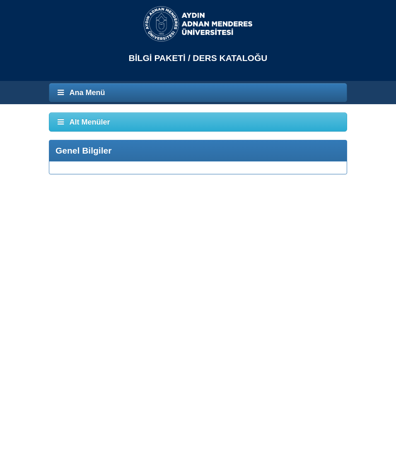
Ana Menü (80, 92)
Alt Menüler (83, 122)
